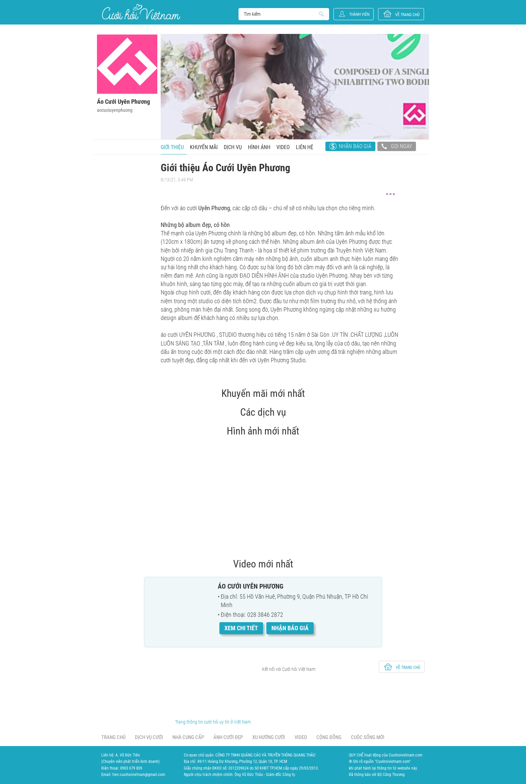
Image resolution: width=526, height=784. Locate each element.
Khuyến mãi (204, 147)
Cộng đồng (328, 737)
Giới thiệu (172, 147)
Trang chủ (113, 737)
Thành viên (359, 14)
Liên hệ (304, 147)
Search (280, 14)
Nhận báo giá (355, 146)
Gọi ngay (396, 147)
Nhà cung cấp (188, 737)
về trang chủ (407, 14)
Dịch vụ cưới (149, 737)
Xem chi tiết (241, 628)
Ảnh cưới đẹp (228, 737)
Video (283, 147)
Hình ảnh (259, 147)
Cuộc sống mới (367, 737)
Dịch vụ (233, 147)
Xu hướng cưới (268, 737)
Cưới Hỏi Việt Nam (141, 12)
